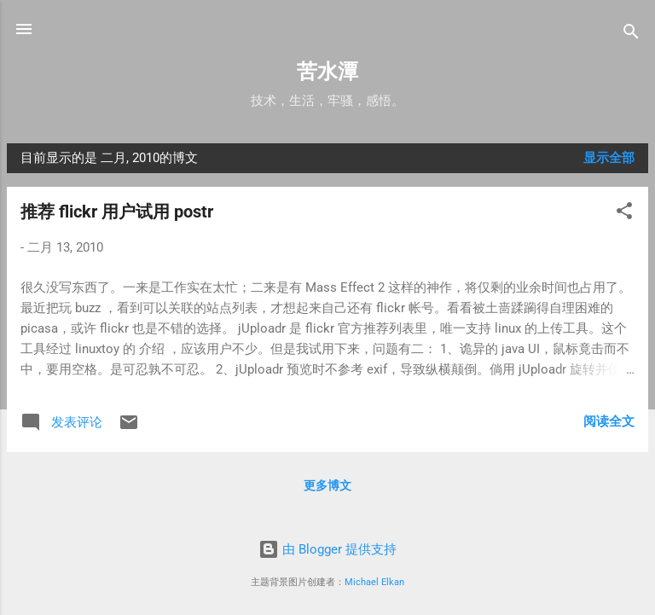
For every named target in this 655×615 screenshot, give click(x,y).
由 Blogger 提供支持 (327, 549)
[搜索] (631, 35)
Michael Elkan (374, 582)
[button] (624, 213)
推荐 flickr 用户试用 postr (116, 211)
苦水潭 (327, 72)
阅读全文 (609, 421)
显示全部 (609, 157)
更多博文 (327, 485)
